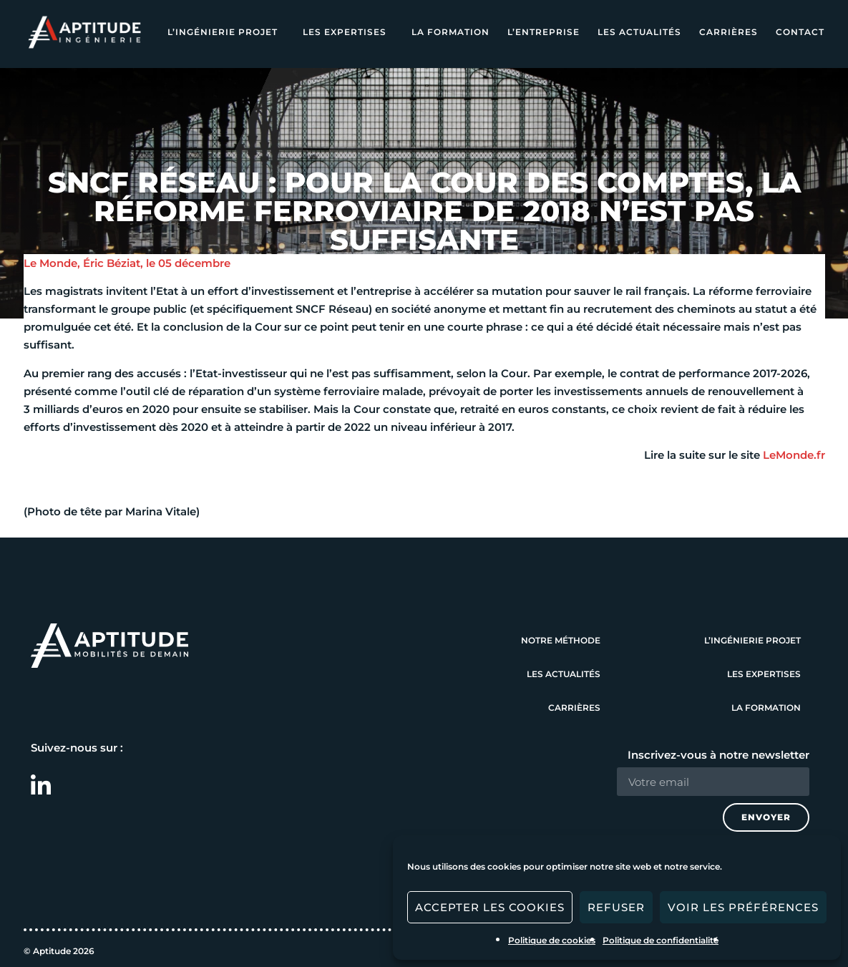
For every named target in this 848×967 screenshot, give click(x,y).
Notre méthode (560, 640)
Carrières (728, 31)
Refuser (616, 907)
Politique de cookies (551, 940)
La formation (450, 31)
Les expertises (348, 32)
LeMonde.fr (794, 455)
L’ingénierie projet (226, 32)
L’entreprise (543, 31)
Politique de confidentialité (660, 940)
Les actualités (639, 31)
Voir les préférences (743, 907)
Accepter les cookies (490, 907)
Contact (800, 31)
